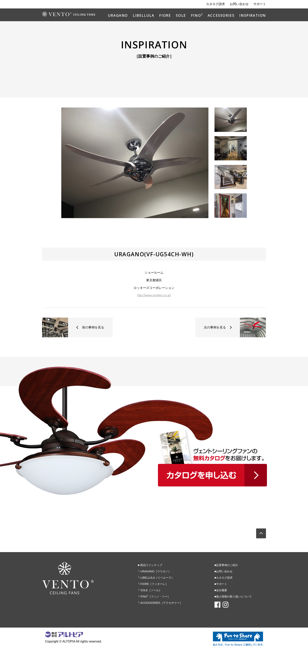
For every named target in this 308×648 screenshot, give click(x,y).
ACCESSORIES (221, 15)
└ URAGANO (154, 571)
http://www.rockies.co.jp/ (154, 295)
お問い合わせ (239, 4)
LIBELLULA (143, 15)
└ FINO (154, 596)
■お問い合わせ (223, 571)
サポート (259, 4)
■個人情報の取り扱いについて (233, 596)
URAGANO (118, 15)
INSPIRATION (252, 15)
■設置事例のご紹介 (226, 565)
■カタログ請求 (223, 577)
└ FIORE (153, 583)
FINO (197, 15)
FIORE (165, 15)
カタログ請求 (215, 4)
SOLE (181, 15)
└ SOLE (150, 590)
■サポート (220, 583)
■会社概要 (220, 590)
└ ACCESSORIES (160, 602)
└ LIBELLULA (156, 577)
